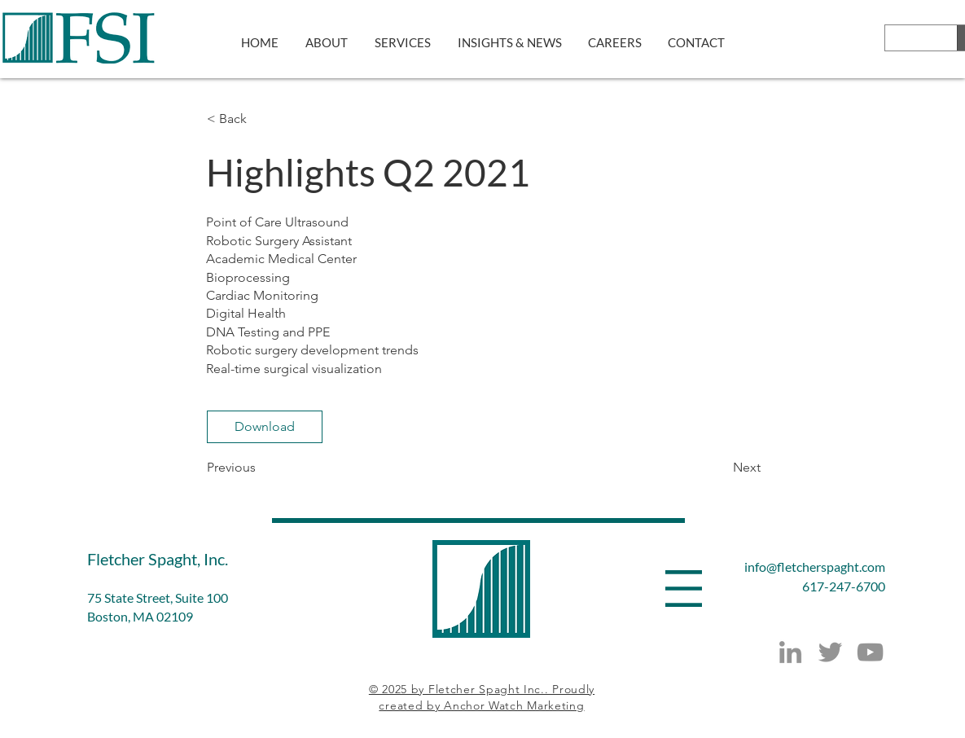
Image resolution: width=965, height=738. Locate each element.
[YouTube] (870, 652)
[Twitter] (830, 652)
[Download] (264, 427)
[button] (260, 119)
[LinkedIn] (790, 652)
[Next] (720, 467)
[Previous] (260, 467)
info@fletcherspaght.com (814, 566)
